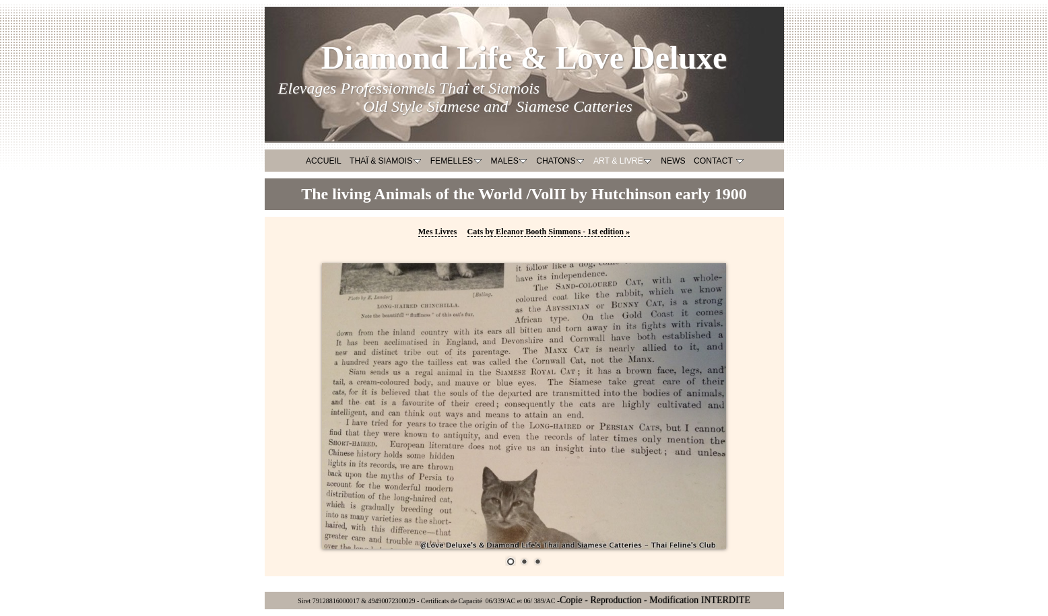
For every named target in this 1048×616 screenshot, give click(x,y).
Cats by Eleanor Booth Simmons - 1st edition (548, 231)
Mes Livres (437, 231)
